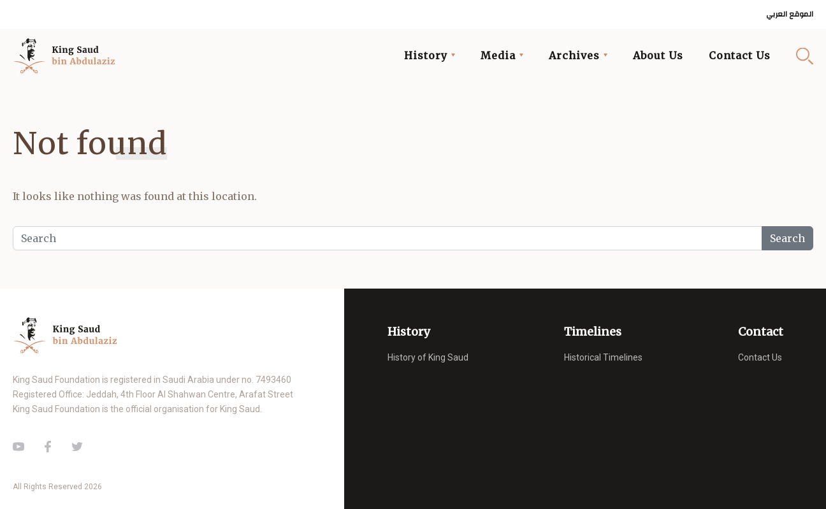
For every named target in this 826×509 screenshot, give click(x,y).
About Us (658, 55)
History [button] (425, 55)
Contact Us (740, 55)
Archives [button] (574, 55)
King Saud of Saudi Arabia (67, 56)
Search (804, 55)
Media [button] (498, 55)
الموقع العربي (789, 14)
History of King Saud (428, 357)
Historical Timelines (603, 357)
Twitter (77, 446)
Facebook (48, 446)
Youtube (18, 446)
